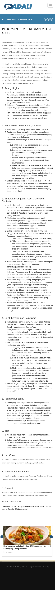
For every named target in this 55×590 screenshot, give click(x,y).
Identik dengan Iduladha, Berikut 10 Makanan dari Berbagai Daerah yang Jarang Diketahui (27, 547)
